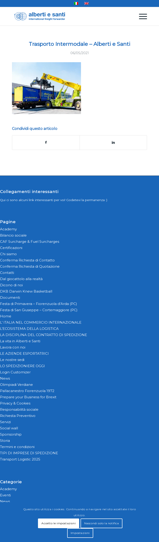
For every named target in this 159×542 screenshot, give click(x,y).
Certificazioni (11, 248)
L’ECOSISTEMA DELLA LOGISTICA (29, 328)
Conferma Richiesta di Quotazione (30, 266)
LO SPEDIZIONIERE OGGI (22, 366)
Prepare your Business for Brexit (28, 397)
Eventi (5, 495)
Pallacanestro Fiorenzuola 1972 (27, 391)
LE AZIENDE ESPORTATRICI (24, 353)
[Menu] (140, 16)
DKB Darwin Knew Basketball (26, 291)
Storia (5, 440)
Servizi (5, 422)
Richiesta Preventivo (17, 415)
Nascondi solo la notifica (101, 523)
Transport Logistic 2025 (20, 459)
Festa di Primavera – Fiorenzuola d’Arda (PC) (38, 304)
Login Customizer (15, 372)
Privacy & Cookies (15, 403)
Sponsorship (11, 434)
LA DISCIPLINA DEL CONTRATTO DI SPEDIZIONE (43, 335)
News (5, 378)
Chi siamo (8, 254)
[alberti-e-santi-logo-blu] (66, 16)
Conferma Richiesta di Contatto (27, 260)
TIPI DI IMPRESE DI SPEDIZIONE (29, 453)
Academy (8, 229)
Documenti (10, 297)
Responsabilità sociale (19, 409)
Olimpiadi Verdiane (16, 384)
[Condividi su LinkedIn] (113, 142)
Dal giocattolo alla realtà (21, 279)
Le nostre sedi (12, 359)
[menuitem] (140, 16)
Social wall (9, 428)
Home (5, 316)
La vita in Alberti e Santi (20, 341)
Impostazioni (80, 533)
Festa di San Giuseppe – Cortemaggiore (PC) (39, 310)
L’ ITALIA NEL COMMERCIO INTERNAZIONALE (40, 322)
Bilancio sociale (13, 235)
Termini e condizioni (17, 447)
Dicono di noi (11, 285)
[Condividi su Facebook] (46, 142)
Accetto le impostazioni (58, 523)
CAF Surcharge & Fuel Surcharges (29, 241)
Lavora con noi (12, 347)
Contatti (7, 272)
